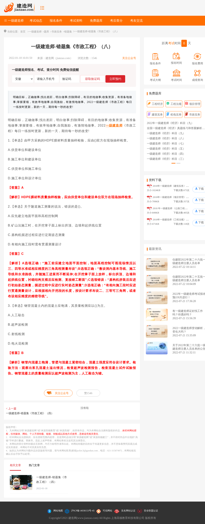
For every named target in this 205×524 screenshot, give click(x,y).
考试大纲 (155, 80)
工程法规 (174, 104)
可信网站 (107, 510)
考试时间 (176, 80)
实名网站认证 (128, 510)
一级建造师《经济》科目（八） (166, 138)
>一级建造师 (34, 31)
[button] (173, 163)
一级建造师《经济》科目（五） (166, 148)
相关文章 (15, 465)
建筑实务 (155, 114)
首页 (22, 31)
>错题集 (67, 31)
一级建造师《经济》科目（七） (166, 143)
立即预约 (115, 78)
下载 (201, 188)
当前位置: (12, 31)
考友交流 (136, 20)
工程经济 (155, 104)
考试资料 (76, 20)
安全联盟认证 (151, 510)
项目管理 (192, 104)
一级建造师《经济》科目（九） (166, 133)
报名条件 (56, 20)
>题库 (46, 31)
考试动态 (36, 20)
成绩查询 (197, 80)
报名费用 (197, 63)
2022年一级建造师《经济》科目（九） (170, 123)
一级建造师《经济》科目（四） (166, 153)
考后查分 (116, 20)
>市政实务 (56, 31)
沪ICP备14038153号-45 (83, 510)
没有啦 (84, 408)
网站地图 (58, 510)
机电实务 (174, 114)
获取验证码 (92, 78)
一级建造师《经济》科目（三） (166, 158)
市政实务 (192, 114)
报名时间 (176, 62)
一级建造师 (114, 125)
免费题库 (96, 20)
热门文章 (34, 465)
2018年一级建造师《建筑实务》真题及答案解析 (177, 186)
